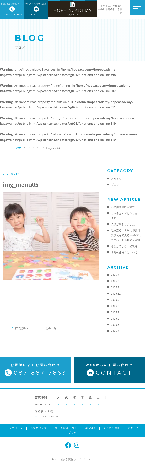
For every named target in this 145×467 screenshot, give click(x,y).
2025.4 (115, 331)
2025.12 (116, 293)
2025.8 (115, 306)
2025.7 (115, 312)
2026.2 (115, 287)
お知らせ (116, 178)
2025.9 (115, 299)
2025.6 (115, 318)
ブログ (115, 184)
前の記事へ (22, 328)
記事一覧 (50, 328)
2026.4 (115, 275)
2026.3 (115, 281)
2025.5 (115, 325)
